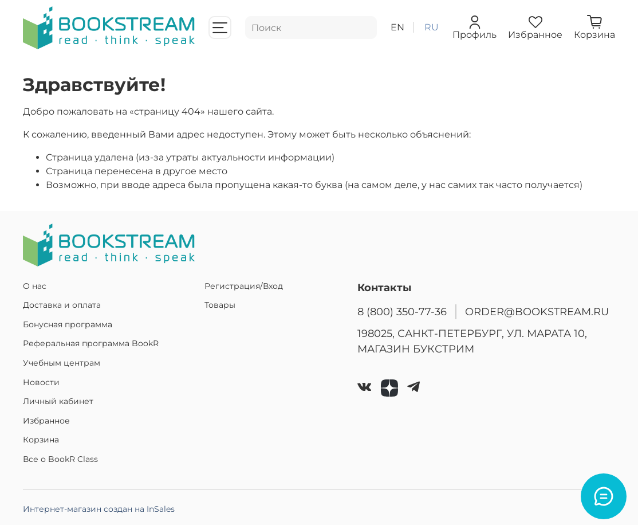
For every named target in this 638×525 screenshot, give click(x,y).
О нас (34, 286)
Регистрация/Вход (243, 286)
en (397, 27)
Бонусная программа (67, 324)
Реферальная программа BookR (91, 343)
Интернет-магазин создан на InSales (99, 509)
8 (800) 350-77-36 (402, 311)
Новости (41, 382)
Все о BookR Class (60, 459)
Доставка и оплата (62, 305)
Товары (219, 305)
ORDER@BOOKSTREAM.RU (537, 311)
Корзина (41, 439)
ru (431, 27)
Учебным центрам (61, 363)
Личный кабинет (58, 401)
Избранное (46, 421)
